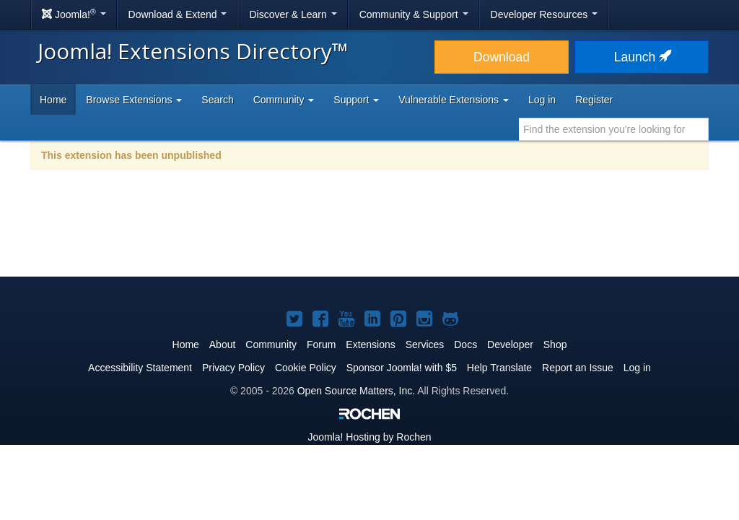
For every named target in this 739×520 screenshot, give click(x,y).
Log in (542, 99)
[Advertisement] (369, 232)
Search (217, 99)
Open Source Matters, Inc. (356, 390)
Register (594, 99)
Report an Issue (577, 367)
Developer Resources (544, 14)
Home (53, 99)
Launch (641, 57)
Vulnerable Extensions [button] (453, 99)
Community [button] (284, 99)
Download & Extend (177, 14)
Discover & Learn (292, 14)
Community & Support (413, 14)
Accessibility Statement (140, 367)
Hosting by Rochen (369, 437)
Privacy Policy (233, 367)
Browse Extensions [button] (134, 99)
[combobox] (614, 129)
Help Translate (499, 367)
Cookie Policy (305, 367)
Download (501, 57)
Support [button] (356, 99)
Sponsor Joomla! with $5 (401, 367)
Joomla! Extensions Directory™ (193, 51)
